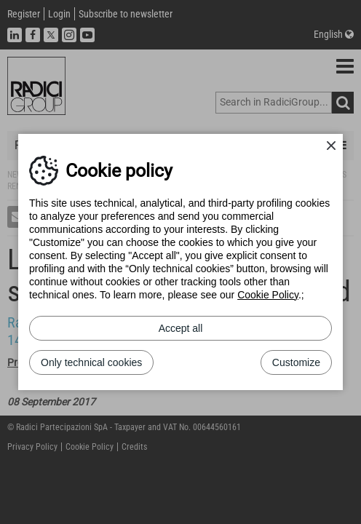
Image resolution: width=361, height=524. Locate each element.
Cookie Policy (267, 295)
